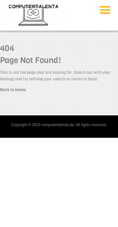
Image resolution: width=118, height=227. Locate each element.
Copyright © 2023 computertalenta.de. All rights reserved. (59, 125)
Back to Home (13, 89)
